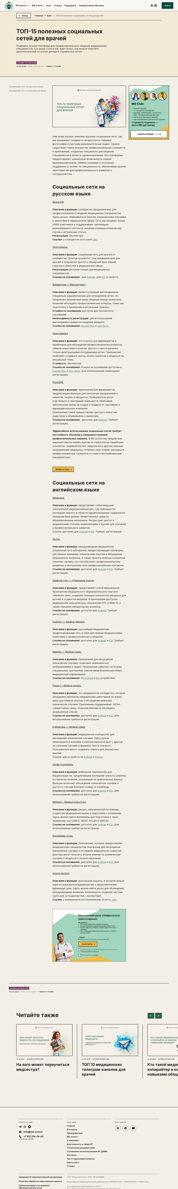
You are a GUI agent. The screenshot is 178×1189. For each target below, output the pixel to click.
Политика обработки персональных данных (40, 1181)
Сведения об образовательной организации (40, 1177)
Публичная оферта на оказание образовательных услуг (34, 1186)
